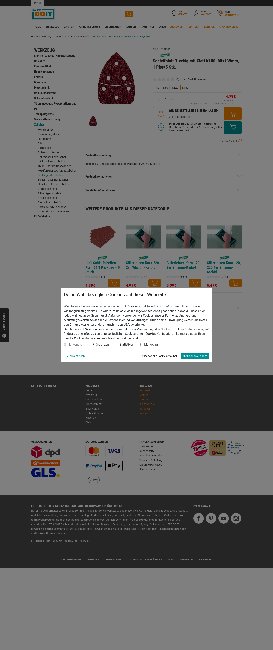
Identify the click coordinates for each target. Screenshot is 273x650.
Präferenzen (101, 344)
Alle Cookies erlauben (195, 355)
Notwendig (75, 344)
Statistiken (126, 344)
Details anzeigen (75, 355)
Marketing (151, 344)
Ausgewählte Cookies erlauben (160, 355)
